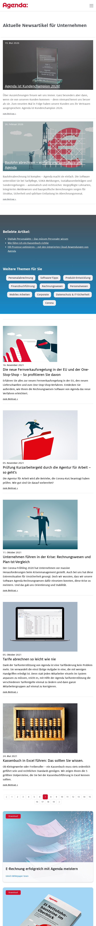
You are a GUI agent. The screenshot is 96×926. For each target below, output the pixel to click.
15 (90, 797)
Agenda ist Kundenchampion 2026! (32, 86)
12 (73, 797)
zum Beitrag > (9, 114)
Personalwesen (79, 286)
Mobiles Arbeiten (19, 294)
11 (67, 797)
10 (62, 797)
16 (37, 802)
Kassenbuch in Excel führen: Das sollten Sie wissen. (43, 761)
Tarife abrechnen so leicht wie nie (29, 659)
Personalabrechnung (20, 277)
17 (43, 802)
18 (48, 802)
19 (54, 802)
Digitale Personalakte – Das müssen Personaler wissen (38, 239)
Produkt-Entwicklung (77, 277)
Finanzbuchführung (23, 286)
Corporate (43, 294)
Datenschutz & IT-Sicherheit (72, 294)
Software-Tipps (49, 277)
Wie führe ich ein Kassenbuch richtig (28, 243)
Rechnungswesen (52, 286)
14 (84, 797)
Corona (49, 303)
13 (79, 797)
